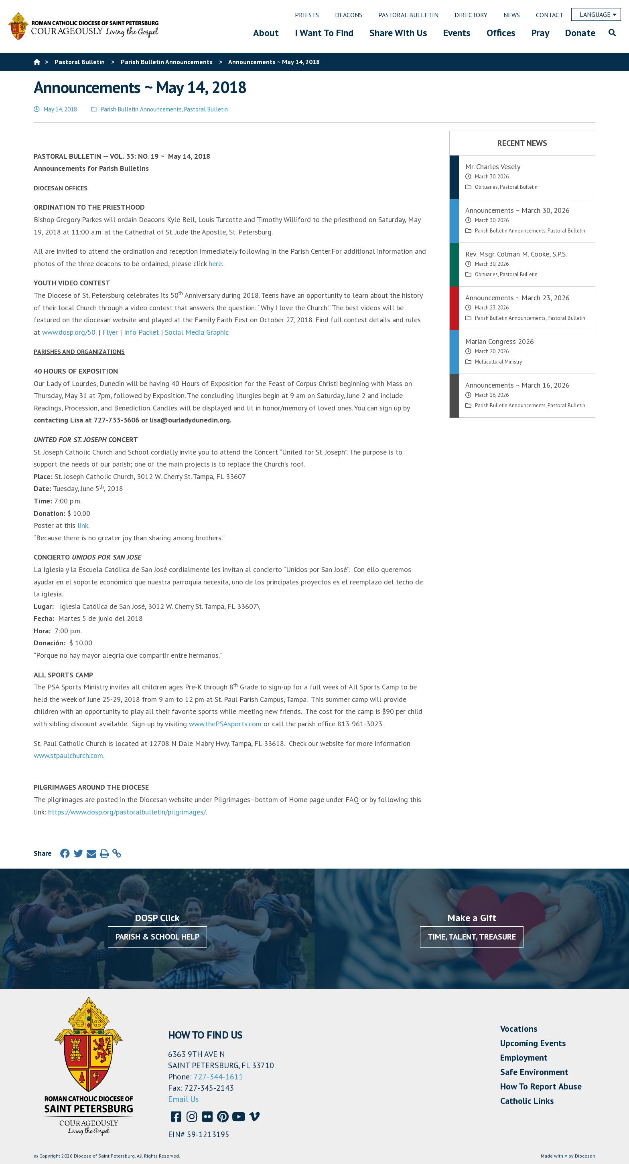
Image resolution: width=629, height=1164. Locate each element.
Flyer (110, 332)
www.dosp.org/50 (68, 332)
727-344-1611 (218, 1076)
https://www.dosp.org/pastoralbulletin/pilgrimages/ (126, 811)
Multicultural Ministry (498, 361)
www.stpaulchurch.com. (69, 755)
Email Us (183, 1099)
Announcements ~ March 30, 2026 (517, 210)
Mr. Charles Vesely (492, 166)
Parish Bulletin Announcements (141, 109)
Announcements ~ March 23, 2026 (517, 297)
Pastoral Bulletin (206, 109)
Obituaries (486, 187)
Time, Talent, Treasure (472, 937)
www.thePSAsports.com (225, 723)
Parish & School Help (157, 937)
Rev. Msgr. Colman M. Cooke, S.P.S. (516, 254)
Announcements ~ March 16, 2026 (517, 385)
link (82, 525)
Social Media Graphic (197, 332)
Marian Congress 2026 (499, 341)
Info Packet (141, 332)
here (215, 263)
